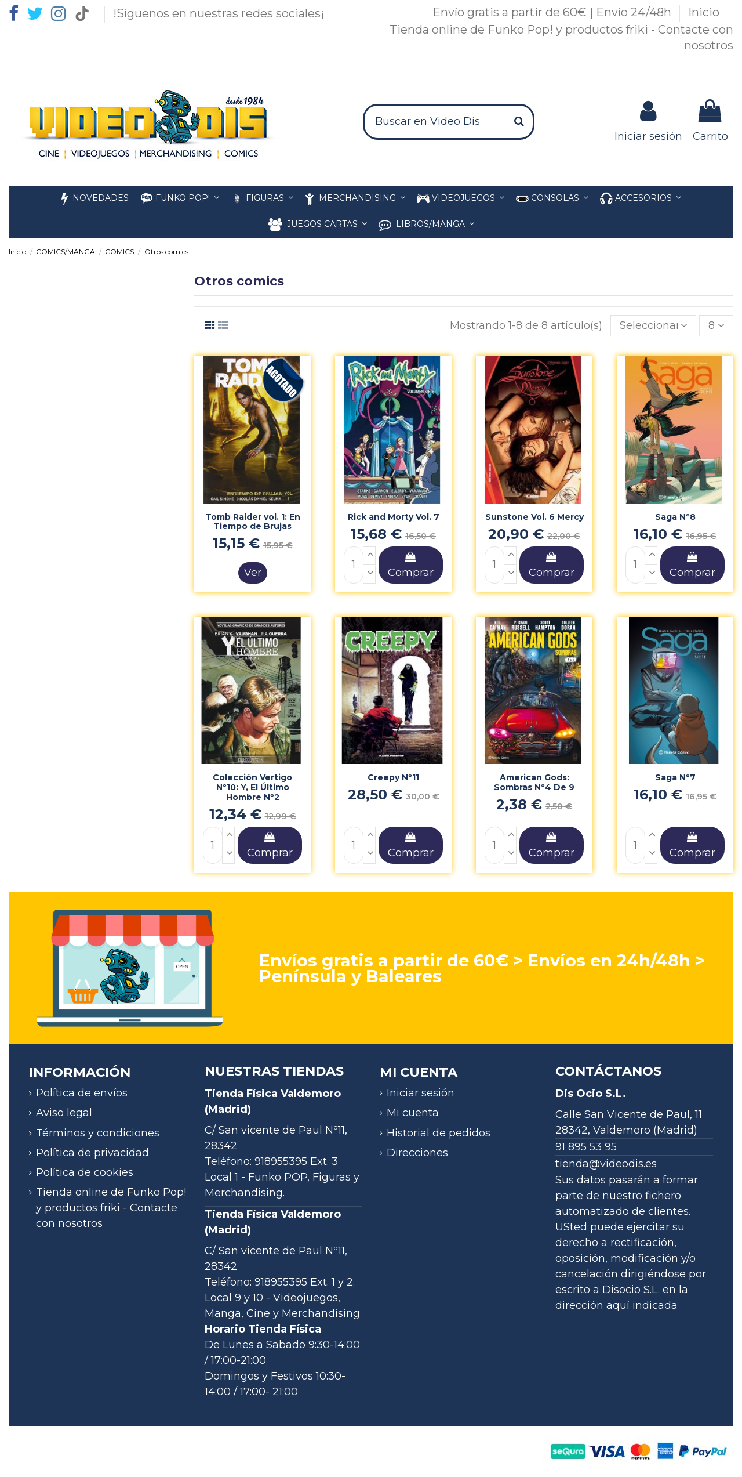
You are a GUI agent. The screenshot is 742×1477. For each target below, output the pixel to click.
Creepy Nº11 (393, 777)
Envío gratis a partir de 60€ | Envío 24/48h (553, 12)
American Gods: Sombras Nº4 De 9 (534, 782)
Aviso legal (64, 1112)
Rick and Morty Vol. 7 (393, 517)
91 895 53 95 (586, 1147)
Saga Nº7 (675, 777)
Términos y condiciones (97, 1133)
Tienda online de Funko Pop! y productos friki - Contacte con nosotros (111, 1208)
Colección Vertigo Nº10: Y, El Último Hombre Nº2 (252, 787)
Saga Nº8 (675, 517)
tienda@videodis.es (606, 1163)
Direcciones (417, 1152)
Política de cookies (84, 1172)
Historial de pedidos (438, 1133)
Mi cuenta (413, 1112)
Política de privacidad (92, 1152)
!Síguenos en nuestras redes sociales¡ (218, 13)
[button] (640, 199)
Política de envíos (82, 1093)
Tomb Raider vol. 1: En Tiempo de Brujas (252, 522)
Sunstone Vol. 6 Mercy (534, 517)
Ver (252, 572)
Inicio (705, 12)
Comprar (411, 565)
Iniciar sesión (420, 1093)
